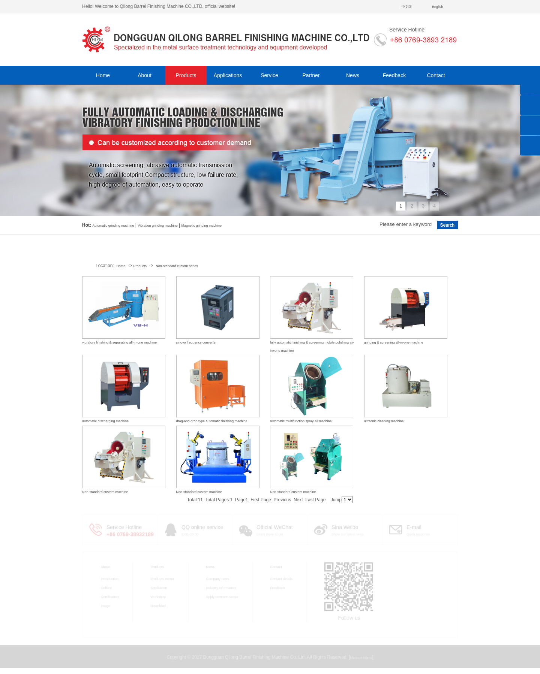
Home (103, 75)
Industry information (221, 587)
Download (158, 605)
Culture (106, 587)
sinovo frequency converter (196, 342)
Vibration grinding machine (157, 225)
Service (269, 75)
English (437, 7)
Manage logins (361, 656)
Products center (162, 578)
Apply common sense (222, 596)
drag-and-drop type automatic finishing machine (212, 421)
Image (105, 605)
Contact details (281, 578)
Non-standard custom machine (105, 492)
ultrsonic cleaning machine (384, 421)
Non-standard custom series (177, 266)
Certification (110, 596)
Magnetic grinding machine (201, 225)
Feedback (394, 75)
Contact (436, 75)
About (145, 75)
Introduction (109, 578)
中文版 (407, 7)
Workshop (158, 596)
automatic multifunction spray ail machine (301, 421)
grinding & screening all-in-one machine (393, 342)
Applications (228, 75)
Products (186, 75)
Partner (311, 75)
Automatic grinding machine (113, 225)
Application (159, 587)
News (352, 75)
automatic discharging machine (105, 421)
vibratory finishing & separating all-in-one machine (119, 342)
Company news (218, 578)
